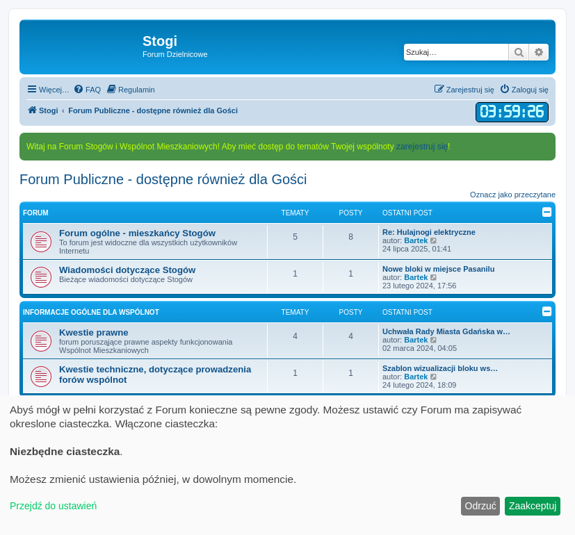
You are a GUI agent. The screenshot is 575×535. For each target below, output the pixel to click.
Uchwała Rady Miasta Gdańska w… (446, 331)
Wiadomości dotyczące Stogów (127, 270)
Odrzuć (480, 505)
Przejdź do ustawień (53, 505)
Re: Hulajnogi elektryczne (429, 232)
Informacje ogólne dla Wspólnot (91, 312)
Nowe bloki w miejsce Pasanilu (438, 269)
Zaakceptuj (532, 505)
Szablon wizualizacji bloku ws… (440, 368)
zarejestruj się (422, 146)
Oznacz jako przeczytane (513, 194)
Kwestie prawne (94, 332)
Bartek (416, 240)
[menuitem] (87, 89)
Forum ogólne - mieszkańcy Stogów (137, 233)
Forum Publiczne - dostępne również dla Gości (163, 179)
